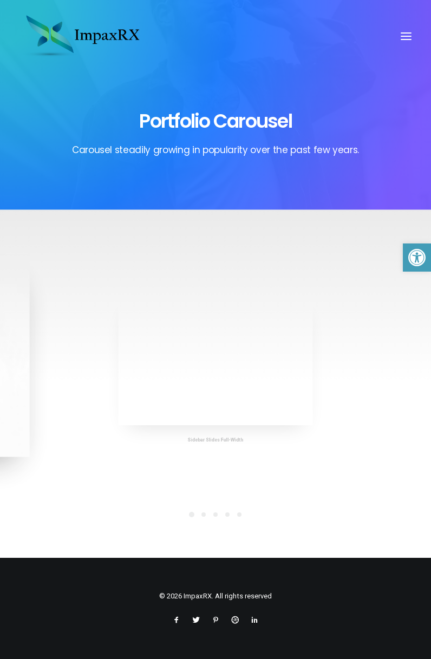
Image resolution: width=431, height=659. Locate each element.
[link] (417, 257)
